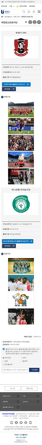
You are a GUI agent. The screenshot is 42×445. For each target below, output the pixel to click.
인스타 (25, 422)
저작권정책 (23, 416)
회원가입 (29, 388)
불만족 (24, 361)
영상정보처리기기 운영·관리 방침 (27, 414)
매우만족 (7, 358)
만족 (23, 358)
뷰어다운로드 (24, 418)
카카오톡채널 (21, 422)
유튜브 (30, 422)
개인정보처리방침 (8, 414)
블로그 (11, 422)
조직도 (15, 418)
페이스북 (16, 422)
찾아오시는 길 (34, 416)
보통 (5, 361)
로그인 (12, 388)
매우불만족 (7, 364)
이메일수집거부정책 (10, 416)
